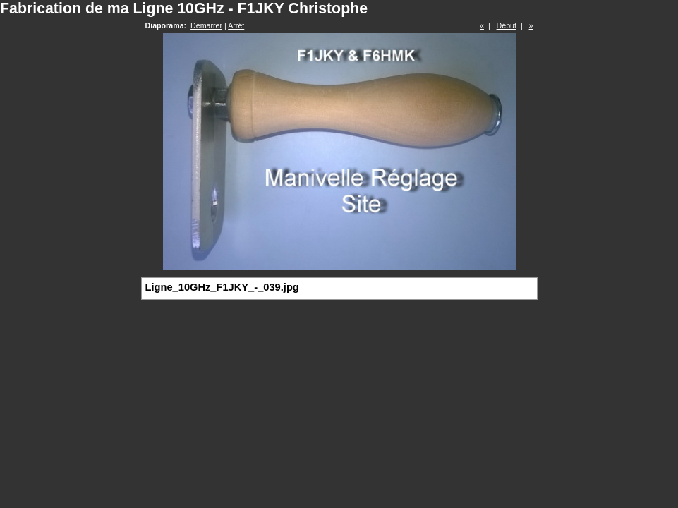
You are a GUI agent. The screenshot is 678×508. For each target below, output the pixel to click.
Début (506, 25)
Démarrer (206, 25)
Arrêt (236, 25)
